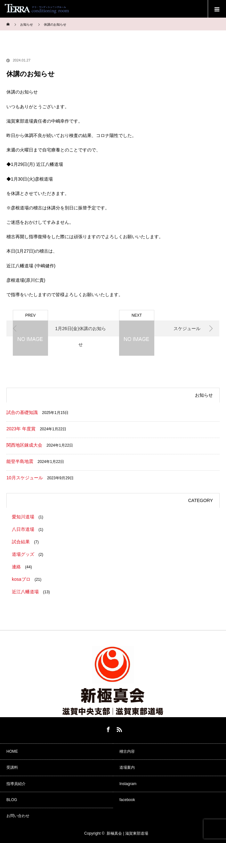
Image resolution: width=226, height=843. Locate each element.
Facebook (107, 728)
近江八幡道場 (25, 591)
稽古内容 (127, 751)
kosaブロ (21, 579)
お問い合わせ (17, 816)
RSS (118, 728)
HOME (12, 751)
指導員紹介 (16, 784)
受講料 (12, 767)
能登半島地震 (19, 461)
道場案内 (127, 767)
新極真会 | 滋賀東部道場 (127, 833)
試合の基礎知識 (22, 412)
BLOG (11, 800)
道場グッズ (23, 554)
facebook (127, 800)
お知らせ (26, 24)
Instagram (127, 784)
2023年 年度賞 (21, 428)
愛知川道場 (23, 516)
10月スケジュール (24, 477)
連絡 (16, 566)
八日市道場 (23, 529)
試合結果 (21, 541)
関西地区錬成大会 (24, 445)
